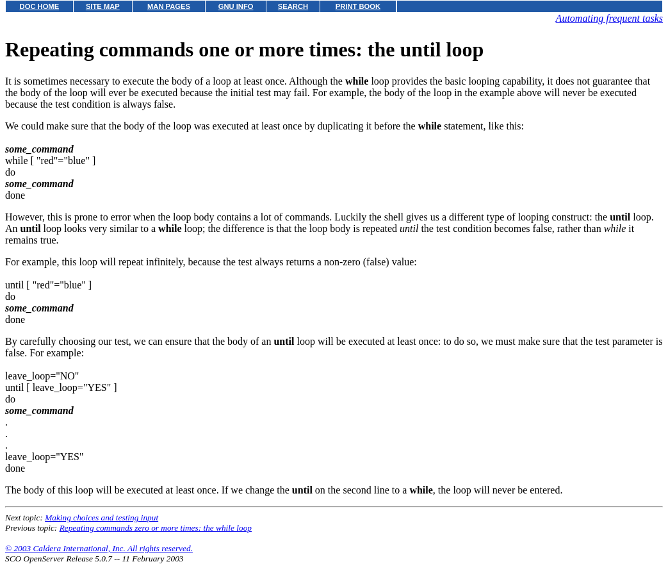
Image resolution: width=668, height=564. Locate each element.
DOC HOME (40, 6)
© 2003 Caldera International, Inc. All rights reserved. (99, 548)
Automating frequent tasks (609, 18)
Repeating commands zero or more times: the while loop (156, 528)
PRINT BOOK (358, 6)
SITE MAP (103, 6)
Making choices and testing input (101, 517)
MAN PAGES (168, 6)
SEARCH (293, 6)
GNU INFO (236, 6)
